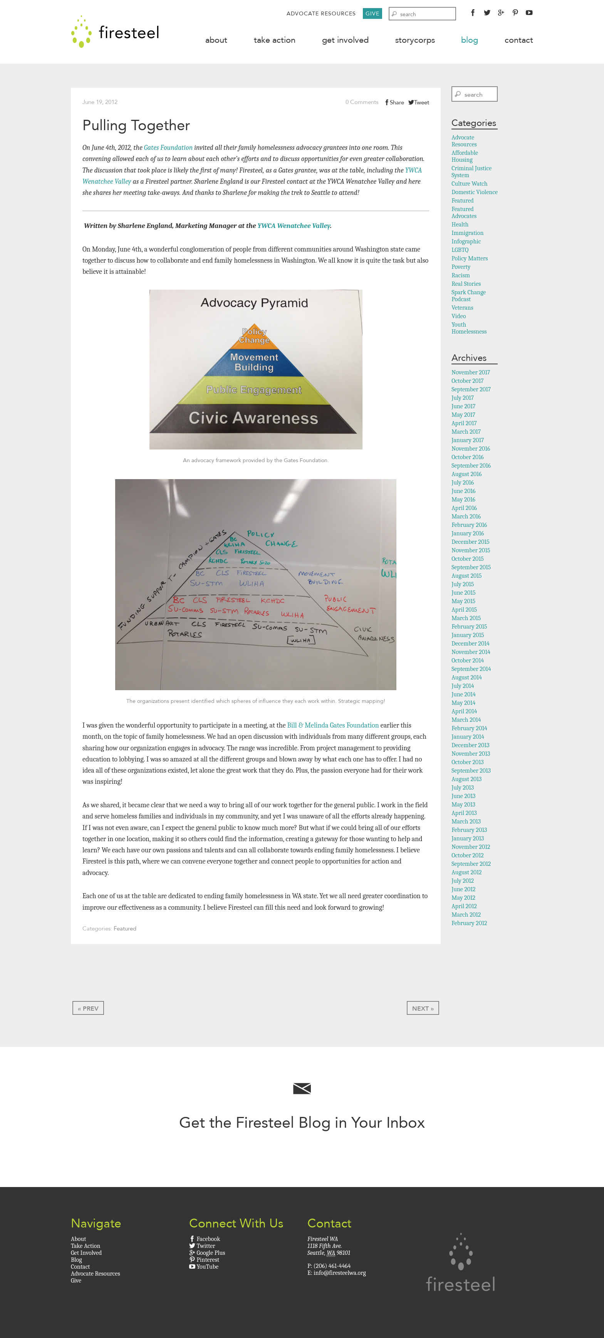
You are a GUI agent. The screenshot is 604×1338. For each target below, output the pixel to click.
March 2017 (466, 432)
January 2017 (467, 441)
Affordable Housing (464, 157)
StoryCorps (415, 40)
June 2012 (463, 890)
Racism (460, 276)
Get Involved (345, 40)
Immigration (467, 233)
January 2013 (467, 839)
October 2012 (467, 856)
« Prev (88, 1009)
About (216, 40)
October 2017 (467, 381)
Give (372, 13)
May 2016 (463, 500)
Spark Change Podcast (468, 296)
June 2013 (463, 796)
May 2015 (463, 602)
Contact (519, 40)
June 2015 (463, 593)
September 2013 (471, 771)
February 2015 (469, 627)
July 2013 (462, 788)
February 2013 (469, 830)
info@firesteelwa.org (340, 1273)
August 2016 (466, 474)
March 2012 (466, 915)
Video (458, 317)
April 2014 (464, 712)
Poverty (460, 267)
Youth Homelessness (469, 329)
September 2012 (471, 864)
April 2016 (464, 508)
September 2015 (471, 568)
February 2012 (469, 924)
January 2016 (467, 534)
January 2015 (467, 635)
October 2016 (467, 457)
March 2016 (466, 517)
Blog (469, 40)
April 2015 (464, 610)
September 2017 (471, 390)
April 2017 (464, 424)
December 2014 (470, 644)
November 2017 (470, 373)
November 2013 (470, 754)
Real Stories (466, 284)
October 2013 (467, 763)
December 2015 (470, 542)
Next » (423, 1009)
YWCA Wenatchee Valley (293, 227)
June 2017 (463, 407)
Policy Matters (469, 259)
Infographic (466, 242)
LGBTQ (459, 250)
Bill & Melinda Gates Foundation (333, 726)
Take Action (274, 40)
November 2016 (470, 449)
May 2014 (463, 703)
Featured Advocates (463, 213)
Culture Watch (469, 184)
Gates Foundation (168, 148)
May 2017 (463, 415)
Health (459, 225)
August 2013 (466, 779)
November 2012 (470, 847)
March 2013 (466, 822)
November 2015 (470, 551)
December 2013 (470, 746)
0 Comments (362, 102)
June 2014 (463, 695)
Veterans (462, 308)
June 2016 (463, 491)
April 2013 (464, 813)
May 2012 (463, 898)
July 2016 (462, 483)
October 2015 (467, 559)
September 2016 (471, 466)
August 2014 (466, 678)
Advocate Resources (321, 13)
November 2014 (470, 652)
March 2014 (466, 720)
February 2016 (469, 525)
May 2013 (463, 805)
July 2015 (462, 585)
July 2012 (462, 881)
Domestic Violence (474, 192)
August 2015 (466, 576)
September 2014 (471, 669)
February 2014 (469, 729)
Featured (125, 929)
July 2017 (462, 398)
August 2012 (466, 873)
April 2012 (464, 907)
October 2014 (467, 661)
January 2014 (467, 737)
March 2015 (466, 618)
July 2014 (462, 686)
